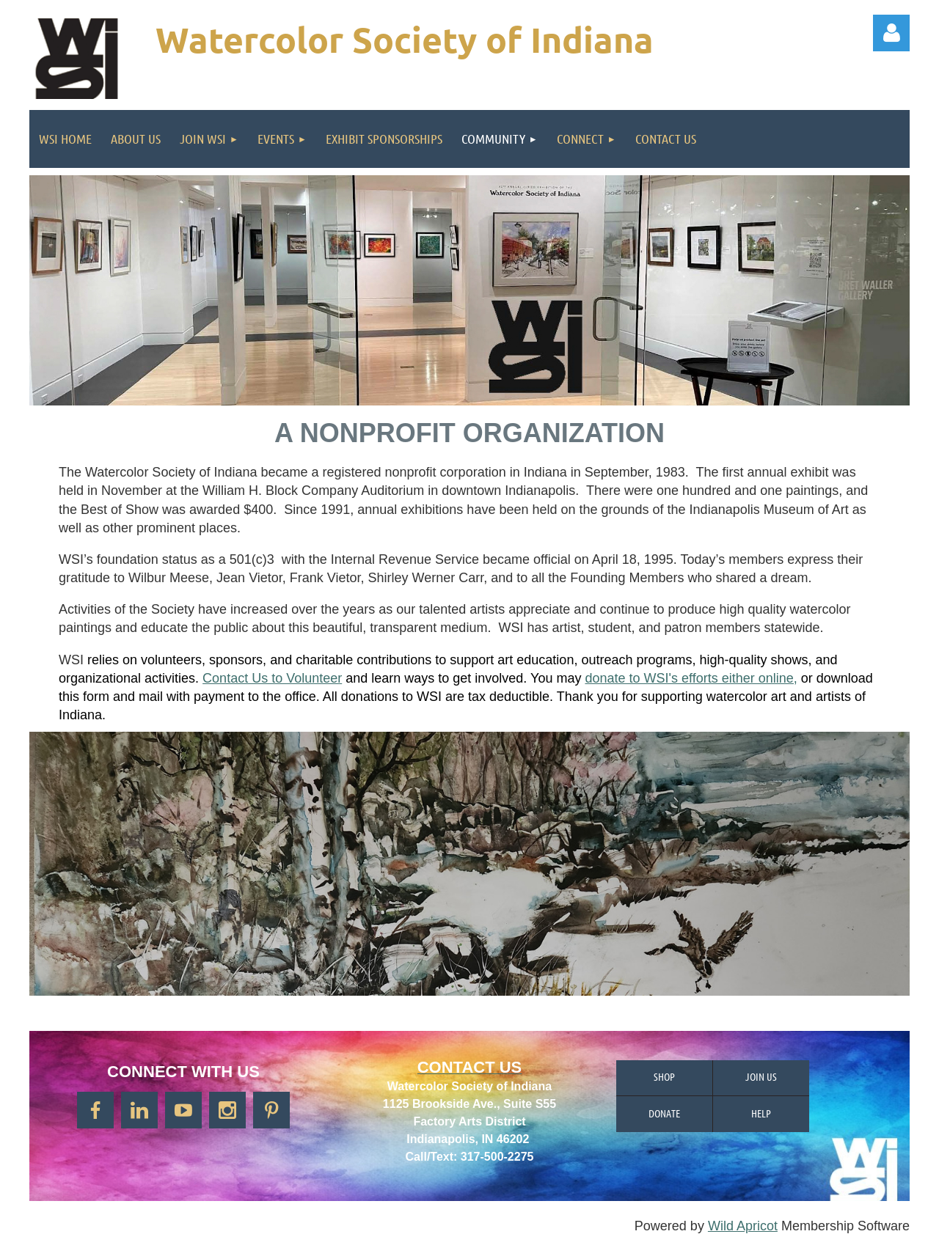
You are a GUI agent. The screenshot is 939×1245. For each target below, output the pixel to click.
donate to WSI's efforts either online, (691, 678)
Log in (891, 33)
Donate (664, 1113)
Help (761, 1113)
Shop (664, 1076)
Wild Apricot (743, 1226)
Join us (761, 1076)
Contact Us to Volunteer (272, 678)
